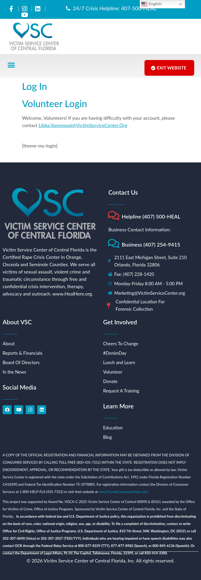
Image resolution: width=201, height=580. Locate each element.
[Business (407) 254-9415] (113, 243)
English (151, 4)
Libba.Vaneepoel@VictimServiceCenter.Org (83, 125)
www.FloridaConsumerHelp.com (123, 492)
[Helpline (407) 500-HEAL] (113, 215)
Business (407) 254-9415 (151, 244)
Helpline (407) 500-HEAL (151, 216)
